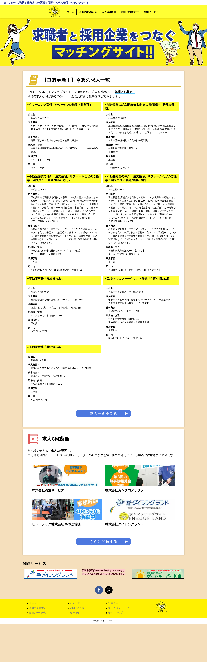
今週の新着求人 (88, 12)
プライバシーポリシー (120, 646)
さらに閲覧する (104, 579)
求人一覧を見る (103, 415)
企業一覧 (75, 641)
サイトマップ (115, 651)
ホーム (70, 12)
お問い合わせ (151, 12)
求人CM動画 (109, 12)
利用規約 (113, 641)
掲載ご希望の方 (130, 12)
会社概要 (75, 651)
